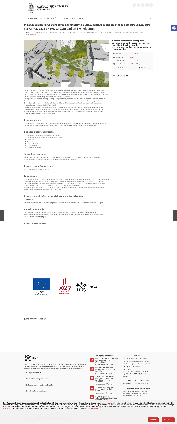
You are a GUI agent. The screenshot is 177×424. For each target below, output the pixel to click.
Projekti (31, 33)
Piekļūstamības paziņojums (36, 379)
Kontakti (81, 18)
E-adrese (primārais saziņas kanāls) (137, 361)
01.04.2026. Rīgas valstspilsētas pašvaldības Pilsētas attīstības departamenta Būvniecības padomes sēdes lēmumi (106, 399)
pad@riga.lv (136, 366)
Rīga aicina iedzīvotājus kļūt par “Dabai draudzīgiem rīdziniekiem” (106, 360)
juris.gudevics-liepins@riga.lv (86, 212)
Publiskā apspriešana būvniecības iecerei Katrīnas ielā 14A (106, 369)
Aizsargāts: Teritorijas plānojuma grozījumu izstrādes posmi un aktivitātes (104, 379)
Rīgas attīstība (31, 18)
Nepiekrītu (168, 420)
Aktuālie (132, 57)
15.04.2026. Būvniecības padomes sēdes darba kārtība (104, 389)
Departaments (69, 18)
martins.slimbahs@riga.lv (38, 217)
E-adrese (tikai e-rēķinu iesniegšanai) (138, 364)
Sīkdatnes (7, 408)
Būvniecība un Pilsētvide (50, 18)
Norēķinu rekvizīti (32, 373)
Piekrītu (153, 420)
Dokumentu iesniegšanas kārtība (39, 385)
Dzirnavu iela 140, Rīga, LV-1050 (136, 358)
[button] (174, 28)
